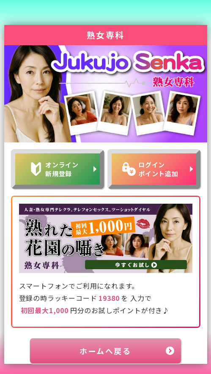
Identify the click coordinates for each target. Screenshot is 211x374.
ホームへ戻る (105, 350)
